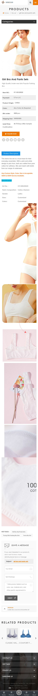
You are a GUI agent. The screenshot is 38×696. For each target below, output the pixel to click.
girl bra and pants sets (18, 532)
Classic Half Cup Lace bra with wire (12, 643)
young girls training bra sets (11, 535)
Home (6, 13)
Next (35, 638)
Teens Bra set (27, 535)
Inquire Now (11, 134)
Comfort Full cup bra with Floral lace (26, 643)
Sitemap (20, 685)
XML (26, 685)
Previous (2, 638)
